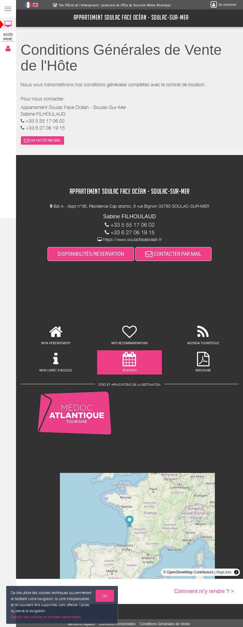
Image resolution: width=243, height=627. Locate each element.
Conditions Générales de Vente (165, 624)
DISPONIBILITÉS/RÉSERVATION (90, 254)
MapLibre (224, 572)
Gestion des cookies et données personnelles (45, 617)
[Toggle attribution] (236, 572)
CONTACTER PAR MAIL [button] (42, 140)
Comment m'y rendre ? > (204, 591)
